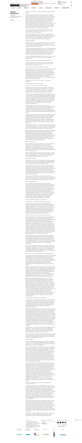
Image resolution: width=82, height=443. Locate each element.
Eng (71, 2)
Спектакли (26, 7)
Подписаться (44, 423)
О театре (40, 7)
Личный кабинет (65, 7)
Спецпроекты (48, 7)
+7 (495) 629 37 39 (35, 1)
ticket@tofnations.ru (34, 2)
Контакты (56, 7)
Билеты (19, 7)
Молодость (41, 2)
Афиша (13, 7)
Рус (71, 1)
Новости (34, 7)
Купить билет (35, 3)
